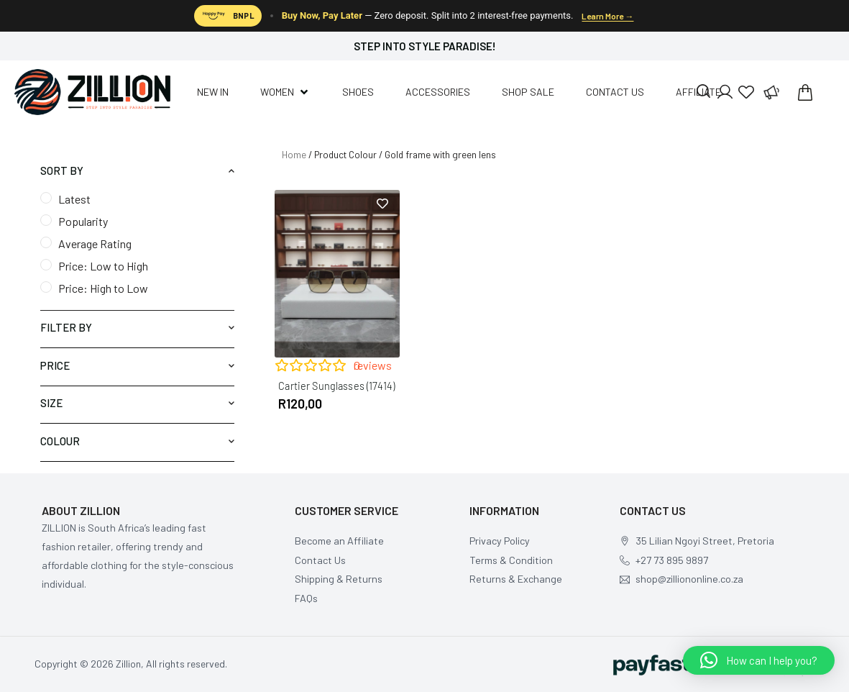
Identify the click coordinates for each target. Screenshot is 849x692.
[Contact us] (615, 92)
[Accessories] (437, 92)
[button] (759, 660)
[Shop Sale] (528, 92)
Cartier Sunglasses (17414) (336, 386)
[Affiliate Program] (771, 92)
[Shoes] (358, 92)
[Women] (285, 92)
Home (294, 155)
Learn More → (607, 16)
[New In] (213, 92)
